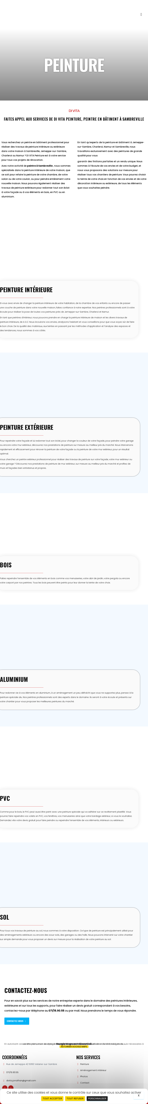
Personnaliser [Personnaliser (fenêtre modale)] (97, 1098)
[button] (141, 14)
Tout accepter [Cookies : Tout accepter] (52, 1098)
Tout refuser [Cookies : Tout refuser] (75, 1098)
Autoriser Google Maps (74, 1046)
